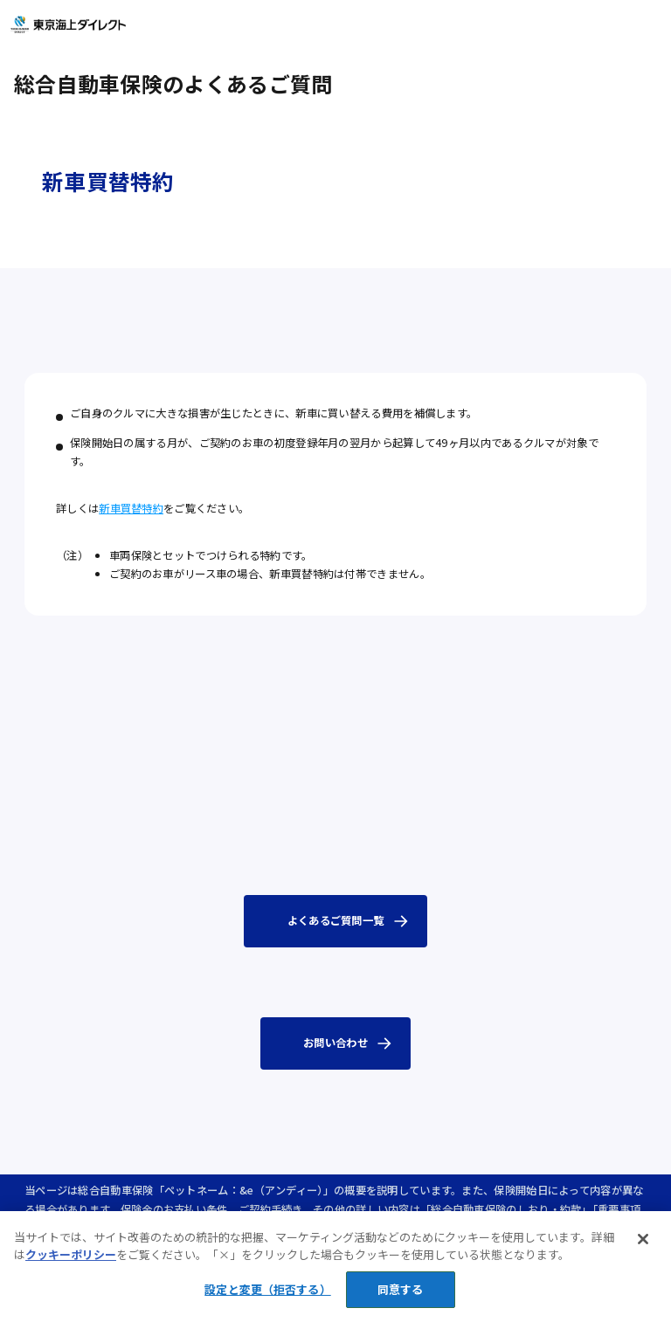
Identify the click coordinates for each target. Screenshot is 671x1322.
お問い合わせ (335, 1042)
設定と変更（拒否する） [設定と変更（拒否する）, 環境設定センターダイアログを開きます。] (267, 1304)
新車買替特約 (131, 508)
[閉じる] (643, 1254)
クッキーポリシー (70, 1269)
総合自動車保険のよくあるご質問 (173, 83)
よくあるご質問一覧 (335, 920)
